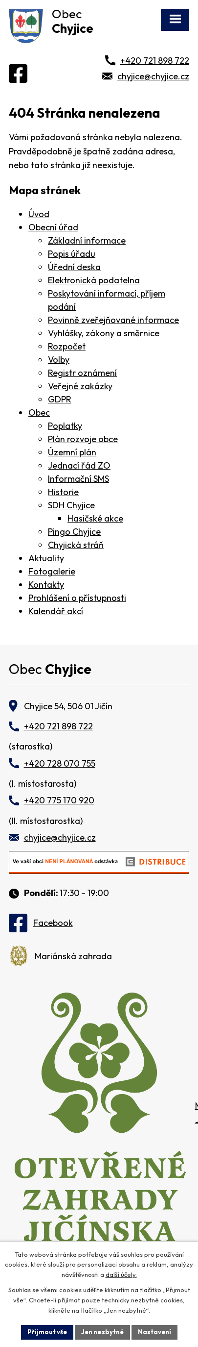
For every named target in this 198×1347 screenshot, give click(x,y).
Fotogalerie (51, 571)
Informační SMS (78, 478)
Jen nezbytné (102, 1332)
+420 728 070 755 (59, 763)
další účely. (121, 1275)
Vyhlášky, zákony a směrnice (103, 333)
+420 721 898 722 (154, 60)
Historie (63, 492)
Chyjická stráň (76, 544)
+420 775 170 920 (59, 800)
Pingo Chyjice (74, 531)
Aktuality (46, 558)
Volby (58, 359)
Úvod (38, 214)
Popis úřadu (71, 253)
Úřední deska (74, 267)
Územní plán (72, 452)
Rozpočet (67, 346)
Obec (39, 412)
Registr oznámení (82, 372)
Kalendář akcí (55, 611)
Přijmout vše (47, 1332)
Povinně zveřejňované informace (113, 319)
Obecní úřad (53, 227)
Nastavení (154, 1332)
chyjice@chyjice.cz (153, 76)
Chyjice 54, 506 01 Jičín (68, 706)
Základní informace (87, 240)
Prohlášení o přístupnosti (77, 597)
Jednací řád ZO (79, 465)
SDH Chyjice (71, 505)
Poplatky (65, 425)
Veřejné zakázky (80, 386)
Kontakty (46, 584)
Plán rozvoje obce (83, 439)
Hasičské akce (95, 518)
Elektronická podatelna (94, 280)
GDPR (59, 399)
